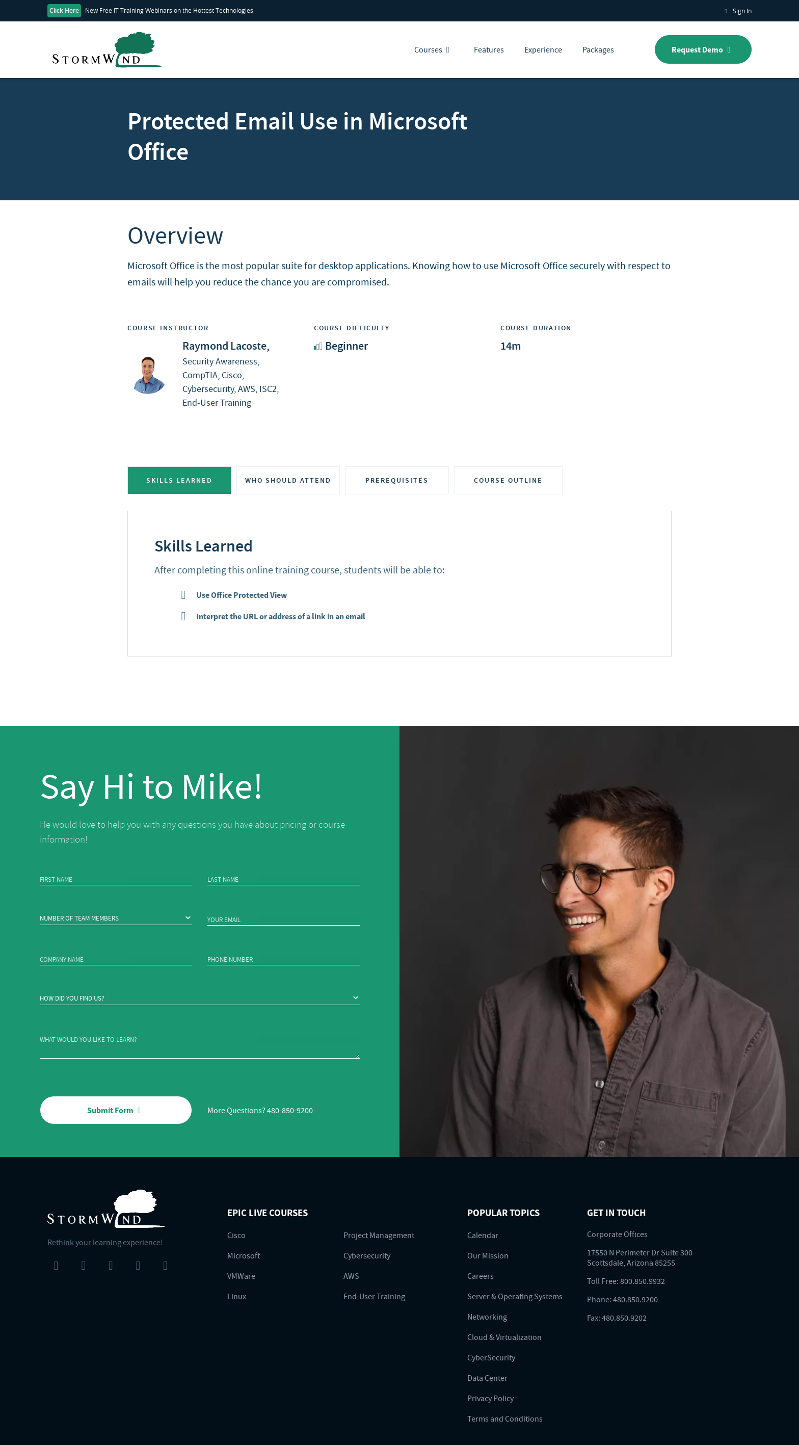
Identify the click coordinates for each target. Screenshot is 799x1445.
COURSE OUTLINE (508, 480)
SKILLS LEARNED (179, 480)
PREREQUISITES (397, 480)
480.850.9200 (635, 1299)
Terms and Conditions (505, 1418)
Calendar (482, 1235)
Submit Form (116, 1110)
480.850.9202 (624, 1317)
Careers (480, 1276)
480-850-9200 (290, 1110)
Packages (598, 49)
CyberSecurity (491, 1357)
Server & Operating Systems (515, 1296)
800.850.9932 (642, 1281)
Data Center (487, 1378)
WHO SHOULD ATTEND (288, 480)
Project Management (378, 1235)
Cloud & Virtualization (504, 1337)
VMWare (241, 1276)
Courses (434, 49)
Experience (543, 49)
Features (489, 49)
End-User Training (374, 1296)
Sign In (737, 11)
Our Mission (488, 1255)
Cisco (236, 1235)
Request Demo (703, 49)
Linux (236, 1296)
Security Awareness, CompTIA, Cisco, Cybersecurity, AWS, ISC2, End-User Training (230, 374)
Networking (487, 1316)
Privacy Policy (490, 1398)
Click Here (64, 10)
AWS (351, 1276)
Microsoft (243, 1255)
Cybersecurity (366, 1255)
